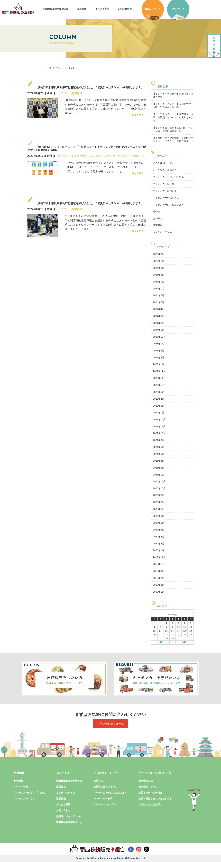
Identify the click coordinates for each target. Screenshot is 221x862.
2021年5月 (158, 454)
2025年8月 (158, 268)
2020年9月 (158, 495)
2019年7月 (158, 578)
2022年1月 (158, 412)
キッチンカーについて (165, 190)
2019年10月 (159, 564)
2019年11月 (159, 557)
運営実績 (82, 8)
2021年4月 (158, 460)
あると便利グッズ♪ (82, 155)
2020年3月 (158, 536)
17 (178, 631)
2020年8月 (158, 502)
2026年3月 (158, 254)
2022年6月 (158, 392)
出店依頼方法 (146, 780)
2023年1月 (158, 364)
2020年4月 (158, 529)
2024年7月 (158, 302)
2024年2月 (158, 323)
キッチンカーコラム (24, 798)
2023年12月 (159, 336)
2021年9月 (158, 440)
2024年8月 (158, 295)
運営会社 (61, 786)
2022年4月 (158, 398)
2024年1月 (158, 329)
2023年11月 (159, 343)
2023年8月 (158, 350)
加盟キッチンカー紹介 (150, 792)
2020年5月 (158, 522)
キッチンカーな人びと (165, 183)
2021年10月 (159, 433)
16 (172, 631)
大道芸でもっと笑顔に (150, 804)
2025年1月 (158, 281)
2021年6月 (158, 447)
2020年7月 (158, 509)
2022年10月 (159, 385)
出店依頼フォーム (148, 786)
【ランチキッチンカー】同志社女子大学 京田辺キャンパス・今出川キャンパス (173, 117)
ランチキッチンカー (163, 232)
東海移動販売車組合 (69, 822)
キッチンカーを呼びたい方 (155, 773)
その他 (156, 211)
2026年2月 (158, 261)
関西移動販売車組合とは (55, 8)
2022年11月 (159, 378)
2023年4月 (158, 357)
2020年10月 (159, 488)
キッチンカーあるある (165, 170)
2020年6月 (158, 516)
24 (178, 635)
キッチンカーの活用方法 (166, 197)
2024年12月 (159, 288)
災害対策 (76, 93)
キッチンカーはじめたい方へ (113, 155)
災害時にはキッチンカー (69, 816)
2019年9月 (158, 571)
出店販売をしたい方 (106, 773)
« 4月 (160, 642)
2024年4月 (158, 309)
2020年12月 (159, 481)
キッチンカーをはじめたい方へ (110, 792)
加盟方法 (98, 780)
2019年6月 (158, 584)
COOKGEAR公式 (103, 798)
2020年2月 (158, 543)
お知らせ (138, 155)
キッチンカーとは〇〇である (168, 177)
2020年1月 (158, 550)
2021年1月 (158, 474)
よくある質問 (102, 8)
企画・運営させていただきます (155, 798)
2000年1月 (158, 591)
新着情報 (18, 780)
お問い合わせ (125, 8)
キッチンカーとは (65, 792)
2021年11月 (159, 426)
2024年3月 (158, 316)
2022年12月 (159, 371)
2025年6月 (158, 274)
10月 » (184, 642)
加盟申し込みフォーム (105, 786)
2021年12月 (159, 419)
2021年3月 (158, 467)
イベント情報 (21, 786)
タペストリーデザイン (105, 804)
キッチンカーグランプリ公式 (29, 792)
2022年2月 (158, 405)
